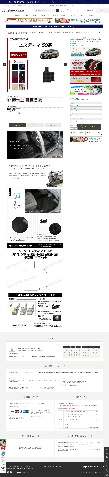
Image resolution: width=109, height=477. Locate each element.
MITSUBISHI (44, 15)
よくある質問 (97, 5)
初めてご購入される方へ (61, 5)
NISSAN (34, 15)
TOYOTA (25, 15)
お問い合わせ (105, 5)
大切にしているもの (80, 5)
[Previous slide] (6, 21)
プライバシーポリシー (22, 468)
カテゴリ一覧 (11, 32)
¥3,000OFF (72, 1)
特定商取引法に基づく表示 (9, 468)
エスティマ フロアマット (38, 32)
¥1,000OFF (86, 1)
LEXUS (17, 15)
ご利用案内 (89, 5)
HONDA (90, 15)
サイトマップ (31, 468)
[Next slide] (103, 21)
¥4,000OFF (65, 1)
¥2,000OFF (79, 1)
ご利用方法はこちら (94, 1)
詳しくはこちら (79, 453)
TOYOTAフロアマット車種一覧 (23, 32)
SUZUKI (63, 15)
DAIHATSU (72, 15)
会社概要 (52, 5)
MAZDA (82, 15)
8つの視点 (71, 5)
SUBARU (54, 15)
